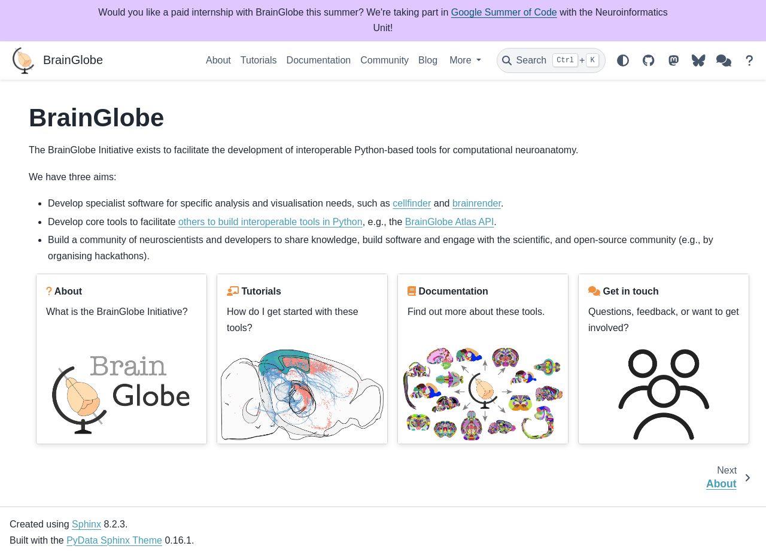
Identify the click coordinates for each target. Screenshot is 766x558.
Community (384, 60)
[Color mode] (623, 60)
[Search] (551, 60)
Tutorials (259, 60)
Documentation (319, 60)
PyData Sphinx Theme (114, 540)
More (461, 60)
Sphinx (86, 524)
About (218, 60)
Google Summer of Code (504, 12)
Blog (427, 60)
